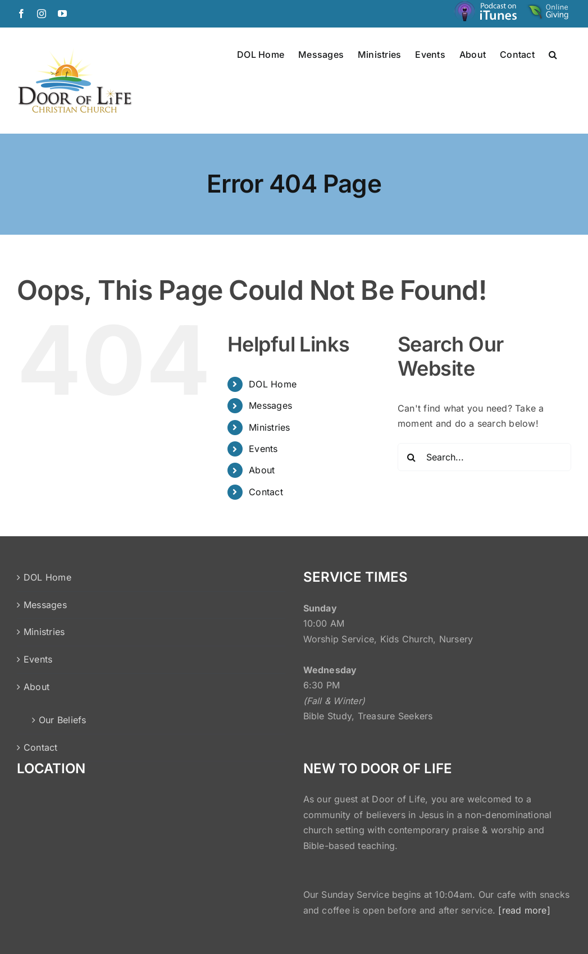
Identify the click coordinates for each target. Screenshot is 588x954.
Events (263, 448)
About (262, 470)
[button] (553, 54)
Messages (270, 405)
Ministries (269, 427)
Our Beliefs (62, 719)
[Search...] (484, 457)
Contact (266, 491)
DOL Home (273, 384)
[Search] (412, 457)
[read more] (524, 910)
